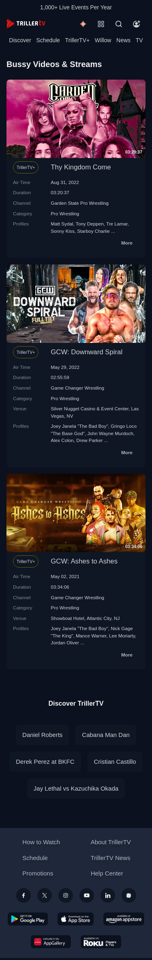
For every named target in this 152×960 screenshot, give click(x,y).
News (123, 40)
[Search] (119, 24)
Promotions (37, 873)
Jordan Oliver (65, 642)
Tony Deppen (90, 223)
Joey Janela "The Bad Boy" (79, 426)
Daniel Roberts (42, 734)
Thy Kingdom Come (81, 167)
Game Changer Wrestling (77, 387)
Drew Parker (89, 440)
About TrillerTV (111, 842)
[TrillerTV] (25, 24)
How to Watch (41, 842)
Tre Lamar (117, 223)
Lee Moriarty (122, 635)
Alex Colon (62, 440)
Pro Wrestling (65, 213)
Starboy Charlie (93, 231)
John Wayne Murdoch (110, 433)
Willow (103, 40)
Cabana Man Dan (106, 734)
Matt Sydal (62, 223)
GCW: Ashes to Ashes (84, 561)
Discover (20, 40)
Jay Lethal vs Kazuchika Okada (76, 788)
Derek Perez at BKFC (45, 761)
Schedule (48, 40)
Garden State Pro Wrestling (80, 203)
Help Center (107, 873)
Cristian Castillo (115, 761)
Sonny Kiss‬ (62, 231)
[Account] (137, 24)
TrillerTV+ (77, 40)
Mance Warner (91, 635)
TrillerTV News (111, 857)
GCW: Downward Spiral (86, 352)
